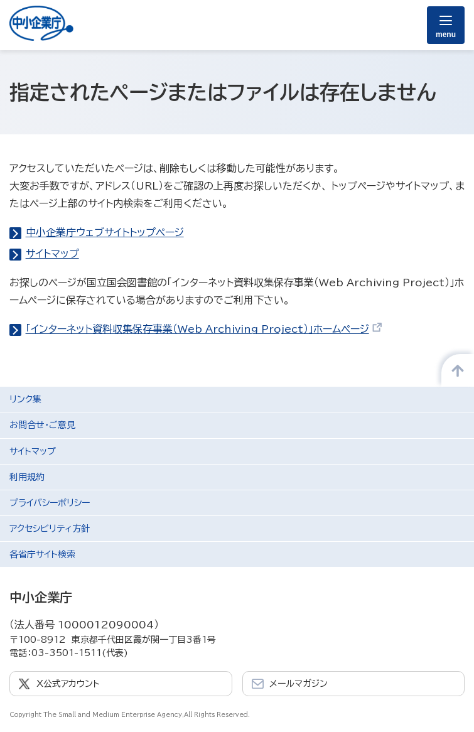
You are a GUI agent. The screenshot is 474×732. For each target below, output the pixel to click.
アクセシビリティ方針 (49, 528)
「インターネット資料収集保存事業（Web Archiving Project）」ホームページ (204, 329)
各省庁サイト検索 (42, 554)
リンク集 (25, 399)
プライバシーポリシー (49, 502)
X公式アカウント (68, 683)
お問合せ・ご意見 (42, 425)
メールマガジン (298, 683)
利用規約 (27, 477)
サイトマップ (52, 254)
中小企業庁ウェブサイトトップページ (105, 232)
